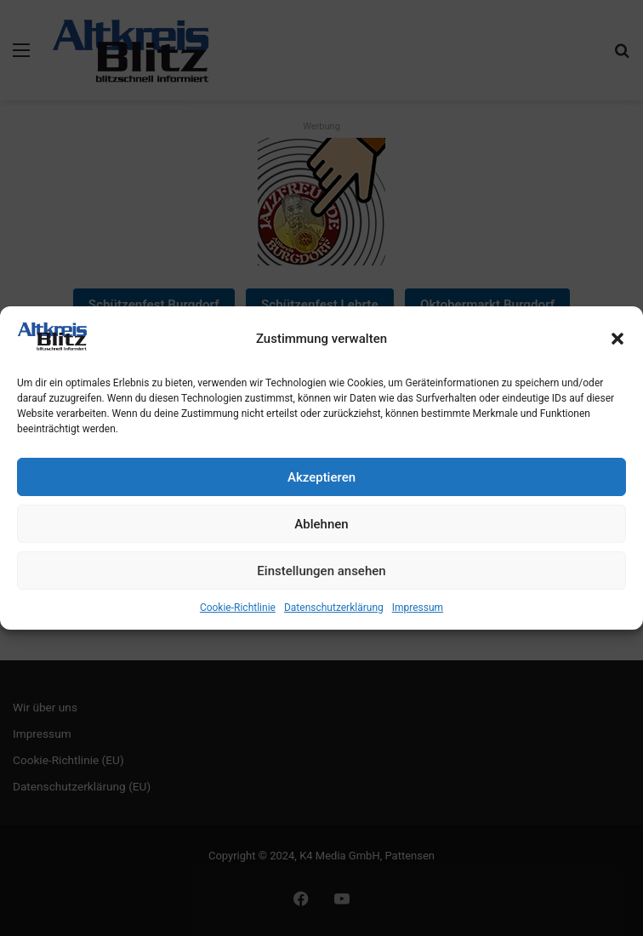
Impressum (417, 608)
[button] (617, 338)
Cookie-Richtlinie (238, 608)
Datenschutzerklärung (334, 608)
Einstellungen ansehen (321, 571)
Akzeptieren (321, 477)
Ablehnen (321, 524)
